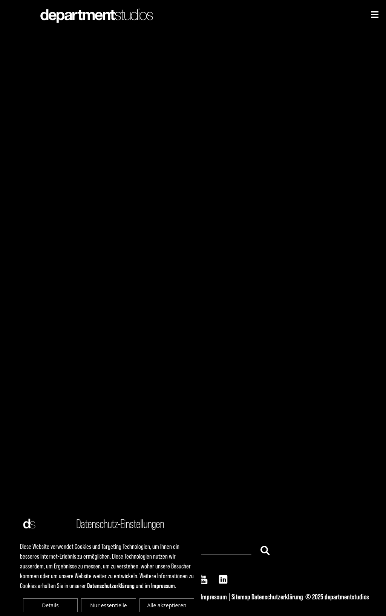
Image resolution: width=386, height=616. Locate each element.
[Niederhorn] (375, 15)
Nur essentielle (108, 605)
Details (50, 605)
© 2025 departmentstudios (337, 597)
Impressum (214, 597)
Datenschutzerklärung (277, 597)
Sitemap (240, 597)
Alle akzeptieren (167, 605)
